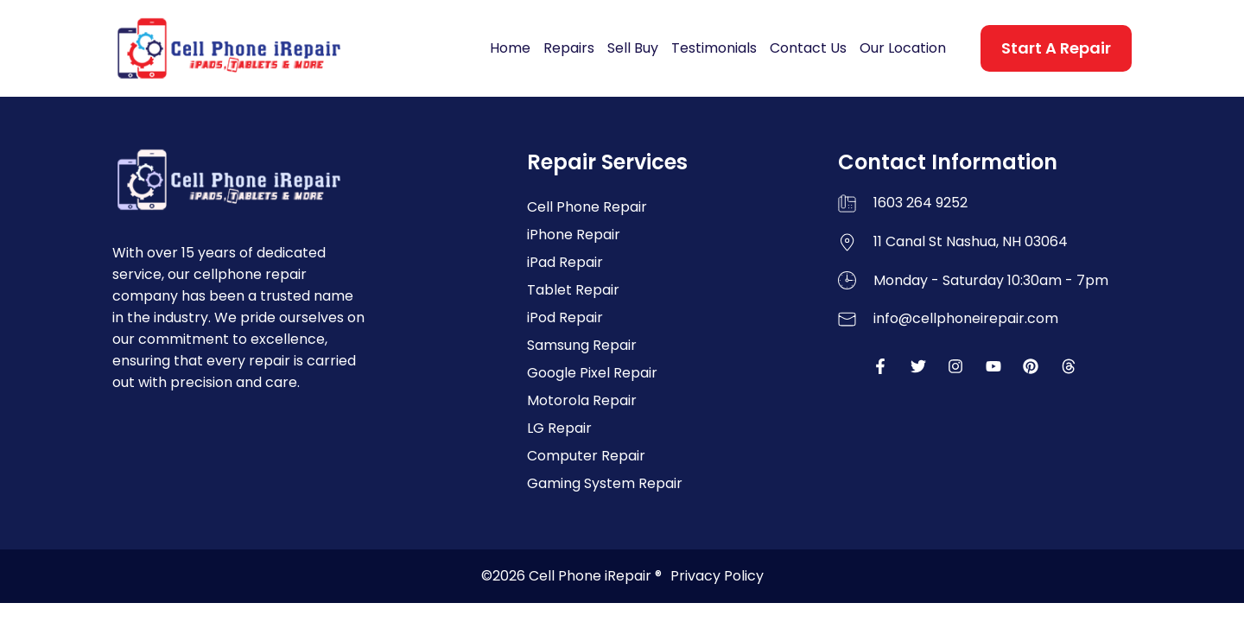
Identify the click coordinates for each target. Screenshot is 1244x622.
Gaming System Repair (604, 483)
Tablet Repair (573, 290)
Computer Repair (586, 456)
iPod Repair (565, 317)
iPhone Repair (573, 234)
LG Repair (559, 428)
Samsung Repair (582, 345)
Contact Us (808, 48)
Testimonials (714, 48)
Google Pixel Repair (592, 373)
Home (510, 48)
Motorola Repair (582, 400)
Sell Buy (632, 48)
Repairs (568, 48)
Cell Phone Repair (587, 207)
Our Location (903, 48)
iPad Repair (565, 262)
